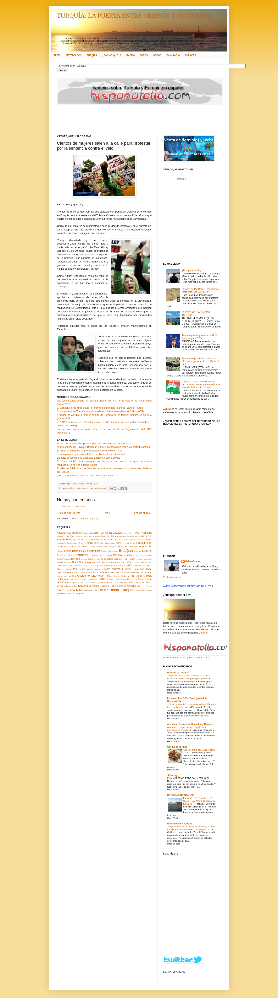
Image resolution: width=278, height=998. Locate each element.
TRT (143, 586)
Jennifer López (80, 566)
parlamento (63, 579)
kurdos (128, 565)
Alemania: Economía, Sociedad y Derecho (190, 724)
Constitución (79, 488)
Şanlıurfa (101, 582)
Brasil (143, 540)
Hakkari (131, 559)
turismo (70, 590)
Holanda (61, 562)
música (120, 572)
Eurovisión (96, 555)
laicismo (89, 488)
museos (111, 572)
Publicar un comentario (74, 506)
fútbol (129, 555)
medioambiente (65, 572)
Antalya (130, 536)
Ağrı (102, 533)
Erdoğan (126, 550)
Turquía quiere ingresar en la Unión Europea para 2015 (200, 336)
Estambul (82, 555)
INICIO (57, 55)
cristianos (62, 546)
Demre (99, 547)
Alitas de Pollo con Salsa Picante (199, 750)
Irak (118, 562)
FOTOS (144, 55)
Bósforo (130, 539)
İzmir (59, 565)
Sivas (141, 583)
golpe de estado (105, 559)
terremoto (94, 586)
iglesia (95, 562)
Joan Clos (92, 566)
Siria (136, 583)
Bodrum (122, 540)
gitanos (84, 559)
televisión (83, 586)
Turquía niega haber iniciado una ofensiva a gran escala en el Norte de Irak (201, 361)
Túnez (149, 586)
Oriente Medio (120, 576)
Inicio (107, 513)
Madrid (60, 569)
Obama (72, 576)
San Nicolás (91, 583)
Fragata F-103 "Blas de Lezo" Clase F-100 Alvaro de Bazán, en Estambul (199, 801)
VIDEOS (157, 55)
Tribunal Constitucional (130, 586)
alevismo (61, 536)
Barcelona (98, 539)
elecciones (113, 551)
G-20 (135, 555)
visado (149, 590)
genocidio (75, 559)
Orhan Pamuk (105, 576)
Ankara (114, 536)
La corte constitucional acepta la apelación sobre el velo (88, 457)
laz (144, 565)
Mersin (77, 572)
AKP (70, 488)
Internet (112, 562)
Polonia (110, 579)
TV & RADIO (173, 55)
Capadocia (72, 543)
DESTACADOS (74, 55)
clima (118, 543)
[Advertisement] (134, 119)
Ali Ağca (70, 536)
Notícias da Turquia (177, 672)
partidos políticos (78, 579)
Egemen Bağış (70, 551)
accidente (77, 532)
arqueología (64, 539)
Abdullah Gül (64, 532)
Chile (80, 543)
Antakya (122, 536)
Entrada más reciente (69, 513)
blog (116, 539)
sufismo (67, 586)
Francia (121, 555)
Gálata (141, 555)
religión (61, 582)
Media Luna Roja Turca (138, 569)
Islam (129, 562)
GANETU (61, 559)
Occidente (83, 575)
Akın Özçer (129, 533)
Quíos (117, 579)
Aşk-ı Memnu (79, 539)
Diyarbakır (133, 546)
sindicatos (129, 582)
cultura (71, 546)
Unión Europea (121, 590)
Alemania (147, 532)
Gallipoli (148, 555)
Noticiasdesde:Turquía (179, 823)
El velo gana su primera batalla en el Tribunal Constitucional (91, 454)
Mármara (98, 569)
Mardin (89, 569)
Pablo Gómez (192, 561)
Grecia (118, 558)
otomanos (140, 576)
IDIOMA (130, 55)
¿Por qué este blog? (192, 270)
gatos (67, 559)
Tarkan (74, 586)
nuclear (148, 572)
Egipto (82, 551)
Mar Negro (79, 569)
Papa (149, 576)
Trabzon (114, 586)
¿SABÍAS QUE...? (111, 55)
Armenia (146, 536)
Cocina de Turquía (177, 747)
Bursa (149, 539)
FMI (115, 555)
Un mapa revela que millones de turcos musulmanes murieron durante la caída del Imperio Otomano (201, 384)
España (147, 550)
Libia (149, 565)
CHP (96, 543)
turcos (60, 590)
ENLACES (190, 55)
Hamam (139, 559)
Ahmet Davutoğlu (114, 532)
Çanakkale (61, 543)
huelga (87, 562)
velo (105, 488)
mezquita (93, 572)
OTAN (131, 576)
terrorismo (104, 586)
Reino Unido (145, 579)
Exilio (170, 778)
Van (137, 590)
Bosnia (137, 540)
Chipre (89, 542)
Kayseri (114, 566)
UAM (95, 590)
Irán (123, 562)
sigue (204, 632)
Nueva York (62, 576)
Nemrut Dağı (129, 572)
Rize (69, 582)
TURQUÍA (92, 55)
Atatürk (89, 539)
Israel (136, 562)
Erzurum (137, 551)
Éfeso (59, 551)
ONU (94, 576)
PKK (102, 579)
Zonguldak (80, 594)
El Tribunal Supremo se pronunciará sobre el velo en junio (89, 450)
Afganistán (94, 533)
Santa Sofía (112, 582)
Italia (150, 562)
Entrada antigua (142, 513)
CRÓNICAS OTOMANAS (180, 795)
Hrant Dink (77, 562)
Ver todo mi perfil (172, 577)
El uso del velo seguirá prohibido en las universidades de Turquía (94, 443)
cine (102, 543)
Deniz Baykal (109, 546)
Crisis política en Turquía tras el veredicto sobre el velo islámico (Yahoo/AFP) (100, 411)
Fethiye (109, 555)
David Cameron (81, 547)
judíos (100, 565)
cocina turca (129, 543)
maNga (68, 569)
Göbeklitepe (92, 559)
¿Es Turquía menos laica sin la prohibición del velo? (86, 475)
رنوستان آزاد (173, 775)
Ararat (137, 536)
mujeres (98, 488)
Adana (85, 533)
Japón (70, 565)
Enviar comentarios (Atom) (85, 518)
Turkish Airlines (84, 590)
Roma (75, 582)
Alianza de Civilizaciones (88, 536)
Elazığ (104, 551)
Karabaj (107, 566)
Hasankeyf (147, 559)
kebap (120, 566)
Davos (93, 546)
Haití (125, 559)
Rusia (82, 582)
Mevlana (84, 572)
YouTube (61, 593)
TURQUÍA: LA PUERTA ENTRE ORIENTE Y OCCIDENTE (134, 15)
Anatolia (105, 536)
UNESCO (103, 590)
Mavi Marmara (113, 568)
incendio (103, 562)
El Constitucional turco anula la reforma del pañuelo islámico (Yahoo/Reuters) (100, 407)
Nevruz (139, 572)
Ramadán (125, 579)
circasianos (110, 543)
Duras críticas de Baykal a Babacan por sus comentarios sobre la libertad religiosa (103, 446)
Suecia (60, 586)
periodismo (93, 579)
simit (121, 583)
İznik (64, 566)
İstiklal (144, 562)
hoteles (68, 562)
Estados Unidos (65, 555)
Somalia (148, 583)
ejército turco (93, 551)
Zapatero (71, 593)
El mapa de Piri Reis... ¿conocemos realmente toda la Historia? (200, 290)
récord (134, 579)
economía (145, 546)
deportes (122, 546)
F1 (104, 555)
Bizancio (108, 539)
